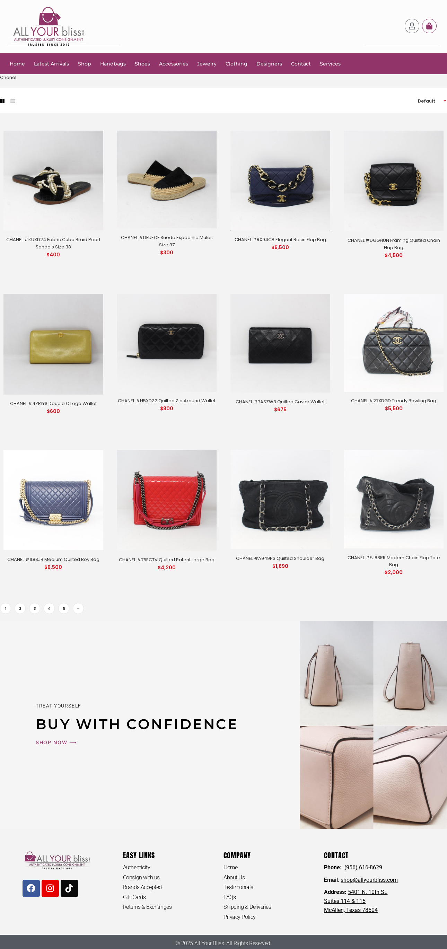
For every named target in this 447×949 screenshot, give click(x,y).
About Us (234, 877)
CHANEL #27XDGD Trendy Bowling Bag (393, 400)
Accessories (173, 63)
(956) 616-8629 (363, 867)
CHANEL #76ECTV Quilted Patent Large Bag (166, 559)
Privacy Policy (240, 916)
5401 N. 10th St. (367, 891)
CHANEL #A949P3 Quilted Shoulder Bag (280, 558)
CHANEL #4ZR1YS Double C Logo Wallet (53, 403)
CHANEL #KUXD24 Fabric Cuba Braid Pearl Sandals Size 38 (53, 243)
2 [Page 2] (20, 608)
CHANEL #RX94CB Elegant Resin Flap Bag (280, 239)
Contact (301, 63)
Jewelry (207, 63)
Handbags (113, 63)
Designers (269, 63)
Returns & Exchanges (147, 907)
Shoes (142, 63)
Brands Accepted (142, 887)
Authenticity (136, 867)
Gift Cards (134, 897)
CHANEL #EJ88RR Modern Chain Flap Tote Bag (394, 561)
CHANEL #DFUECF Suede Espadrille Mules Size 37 (167, 241)
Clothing (236, 63)
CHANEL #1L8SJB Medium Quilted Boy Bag (53, 559)
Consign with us (141, 877)
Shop (84, 63)
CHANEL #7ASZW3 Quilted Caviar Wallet (280, 401)
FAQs (230, 897)
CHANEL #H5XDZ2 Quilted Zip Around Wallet (167, 400)
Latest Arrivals (51, 63)
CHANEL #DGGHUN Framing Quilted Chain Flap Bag (394, 244)
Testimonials (238, 887)
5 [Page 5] (64, 608)
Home (17, 63)
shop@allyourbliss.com (369, 879)
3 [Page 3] (35, 608)
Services (330, 63)
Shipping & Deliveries (247, 907)
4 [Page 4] (49, 608)
